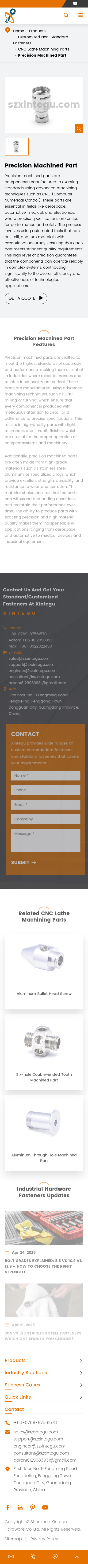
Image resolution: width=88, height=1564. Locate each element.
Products (37, 31)
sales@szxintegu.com (36, 1432)
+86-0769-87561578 (35, 1422)
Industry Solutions (26, 1373)
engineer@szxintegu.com (39, 1446)
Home (18, 31)
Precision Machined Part (42, 55)
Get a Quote (25, 298)
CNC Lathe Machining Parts (43, 49)
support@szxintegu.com (38, 1439)
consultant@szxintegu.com (41, 1453)
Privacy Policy (44, 1539)
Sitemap (13, 1539)
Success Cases (22, 1385)
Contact (14, 1409)
